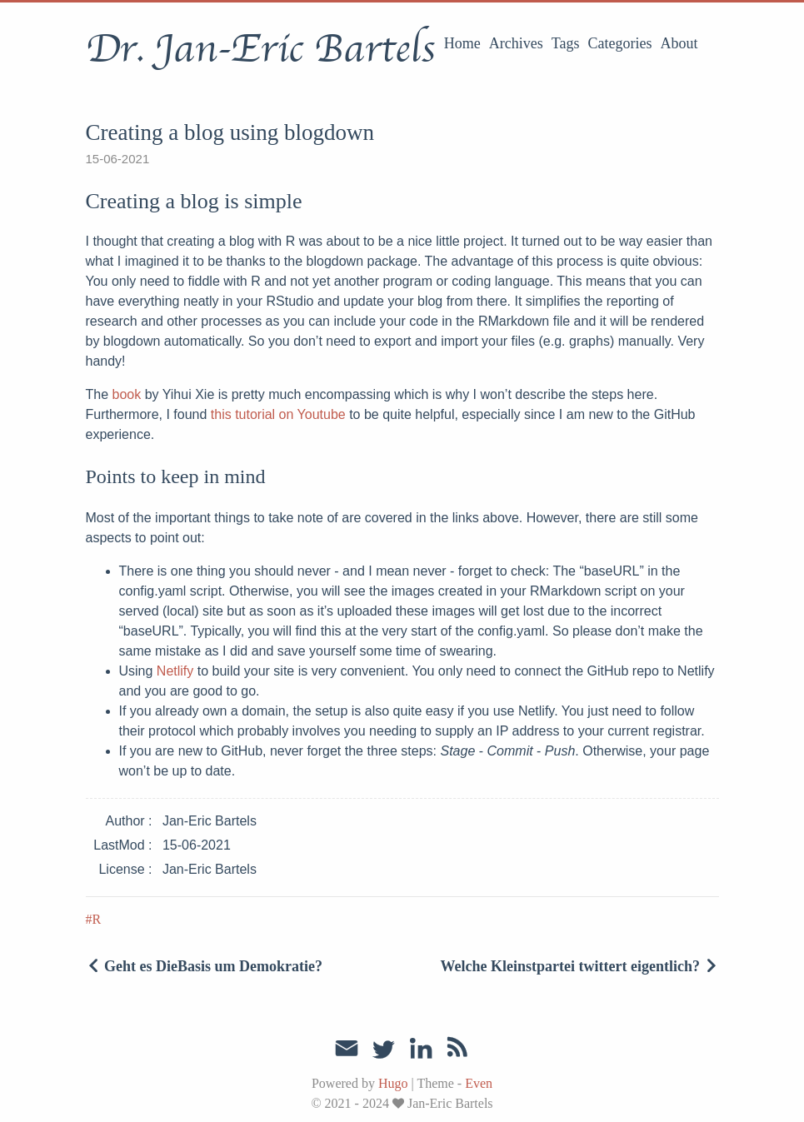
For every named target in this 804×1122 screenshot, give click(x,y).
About (679, 43)
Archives (516, 43)
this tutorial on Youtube (278, 414)
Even (478, 1083)
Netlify (175, 671)
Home (462, 43)
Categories (620, 43)
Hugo (393, 1083)
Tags (566, 43)
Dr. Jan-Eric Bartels (260, 49)
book (127, 394)
